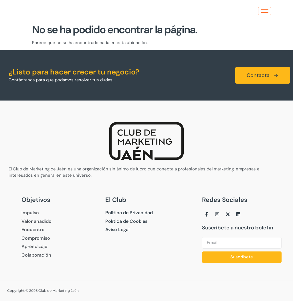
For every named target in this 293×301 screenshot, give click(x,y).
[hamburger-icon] (264, 11)
